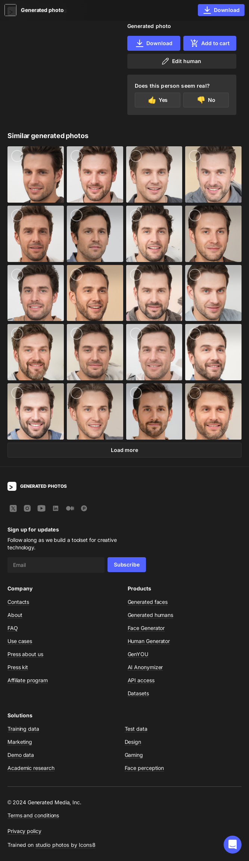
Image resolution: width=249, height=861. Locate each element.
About (14, 615)
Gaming (134, 755)
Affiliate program (27, 680)
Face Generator (146, 628)
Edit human (181, 61)
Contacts (18, 602)
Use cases (19, 641)
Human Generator (149, 641)
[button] (233, 845)
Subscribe (127, 564)
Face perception (144, 768)
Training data (23, 729)
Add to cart (210, 43)
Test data (136, 729)
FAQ (12, 628)
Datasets (138, 693)
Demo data (20, 755)
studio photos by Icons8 (65, 845)
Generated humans (151, 615)
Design (133, 742)
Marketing (19, 742)
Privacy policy (24, 831)
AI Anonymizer (145, 667)
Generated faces (148, 602)
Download (153, 43)
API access (141, 680)
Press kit (17, 667)
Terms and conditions (33, 815)
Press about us (25, 654)
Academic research (31, 768)
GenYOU (138, 654)
